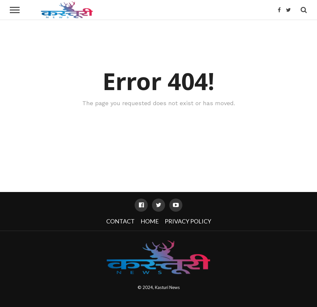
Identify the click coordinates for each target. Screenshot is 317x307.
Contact (120, 221)
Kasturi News (167, 287)
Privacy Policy (188, 221)
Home (150, 221)
